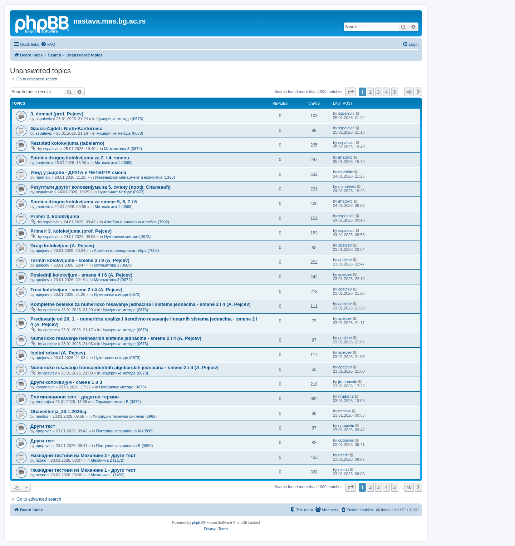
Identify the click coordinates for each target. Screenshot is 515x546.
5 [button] (394, 92)
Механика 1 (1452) (107, 475)
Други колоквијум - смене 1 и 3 (66, 382)
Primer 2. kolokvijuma (54, 216)
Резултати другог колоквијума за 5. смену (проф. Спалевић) (100, 187)
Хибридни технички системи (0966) (125, 416)
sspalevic (44, 118)
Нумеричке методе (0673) (120, 118)
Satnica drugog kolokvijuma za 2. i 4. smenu (79, 157)
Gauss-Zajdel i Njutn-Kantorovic (66, 128)
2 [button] (370, 92)
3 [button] (378, 92)
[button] (350, 92)
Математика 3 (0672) (123, 149)
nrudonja (43, 401)
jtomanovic (45, 387)
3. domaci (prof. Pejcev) (56, 113)
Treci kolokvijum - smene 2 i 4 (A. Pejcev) (76, 289)
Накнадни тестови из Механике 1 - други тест (83, 470)
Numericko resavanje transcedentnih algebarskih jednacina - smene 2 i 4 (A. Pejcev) (124, 367)
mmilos (42, 416)
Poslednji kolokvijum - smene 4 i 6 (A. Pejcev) (81, 275)
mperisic (43, 177)
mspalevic (44, 192)
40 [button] (409, 92)
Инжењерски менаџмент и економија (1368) (135, 177)
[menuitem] (48, 44)
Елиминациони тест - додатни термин (74, 396)
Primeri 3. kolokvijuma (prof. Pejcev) (71, 231)
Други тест (42, 426)
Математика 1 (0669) (114, 162)
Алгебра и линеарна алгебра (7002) (136, 222)
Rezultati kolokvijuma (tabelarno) (67, 143)
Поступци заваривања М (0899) (125, 431)
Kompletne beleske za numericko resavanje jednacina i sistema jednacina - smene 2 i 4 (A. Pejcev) (140, 304)
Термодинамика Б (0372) (118, 401)
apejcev (42, 250)
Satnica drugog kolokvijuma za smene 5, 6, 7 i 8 (83, 201)
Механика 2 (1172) (107, 460)
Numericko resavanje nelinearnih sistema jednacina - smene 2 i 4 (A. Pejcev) (115, 338)
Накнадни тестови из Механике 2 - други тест (83, 455)
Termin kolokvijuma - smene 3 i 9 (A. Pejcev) (79, 260)
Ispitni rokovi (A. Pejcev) (57, 353)
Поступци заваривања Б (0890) (124, 445)
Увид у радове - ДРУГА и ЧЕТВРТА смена (78, 172)
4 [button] (386, 92)
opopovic (44, 431)
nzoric (41, 460)
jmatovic (43, 162)
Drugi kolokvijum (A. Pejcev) (62, 245)
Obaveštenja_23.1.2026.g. (59, 411)
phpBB (197, 523)
